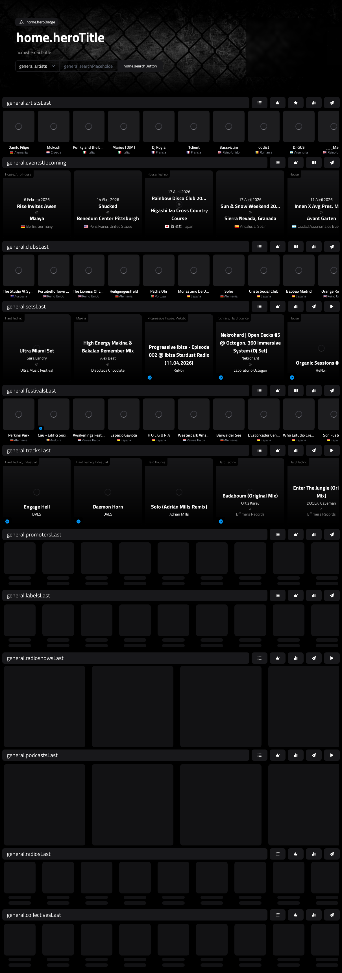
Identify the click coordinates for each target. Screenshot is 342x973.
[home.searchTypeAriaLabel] (37, 66)
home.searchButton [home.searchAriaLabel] (140, 66)
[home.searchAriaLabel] (88, 66)
